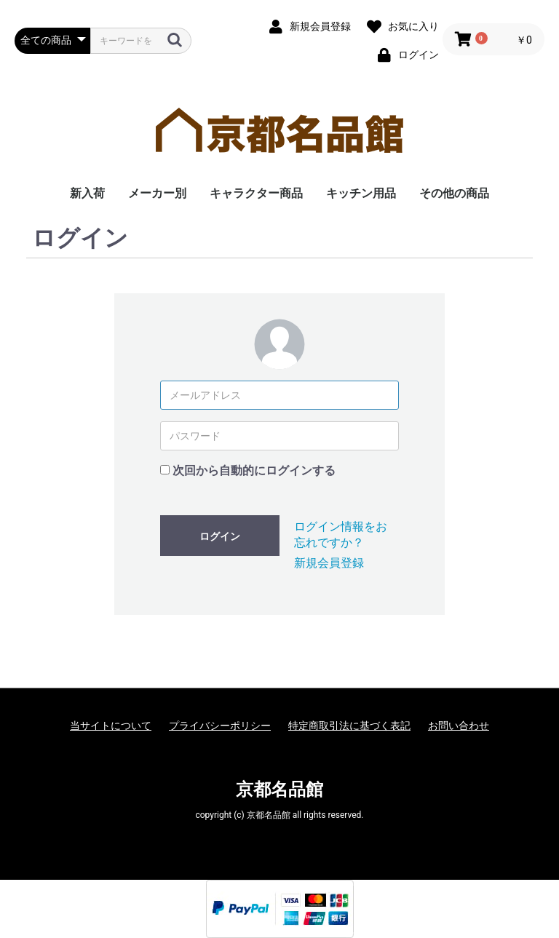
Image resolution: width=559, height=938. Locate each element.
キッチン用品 (361, 193)
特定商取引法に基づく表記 (349, 725)
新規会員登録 (329, 563)
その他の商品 (454, 193)
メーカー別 (157, 193)
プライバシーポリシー (220, 725)
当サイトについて (110, 725)
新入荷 (87, 193)
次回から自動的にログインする (254, 470)
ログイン (219, 536)
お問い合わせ (458, 725)
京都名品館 (279, 789)
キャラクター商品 (256, 193)
